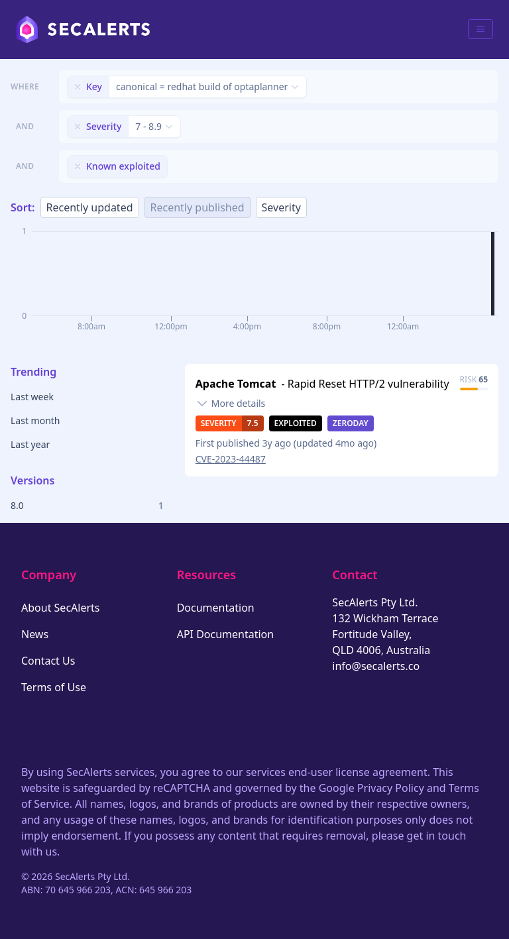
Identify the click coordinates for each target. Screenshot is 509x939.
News (34, 634)
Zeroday (350, 423)
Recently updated (89, 207)
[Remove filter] (77, 86)
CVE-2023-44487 (231, 459)
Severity (281, 207)
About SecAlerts (60, 607)
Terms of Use (53, 687)
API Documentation (225, 634)
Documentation (215, 607)
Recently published (197, 207)
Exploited (295, 423)
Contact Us (48, 660)
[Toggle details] (231, 403)
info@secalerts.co (376, 666)
